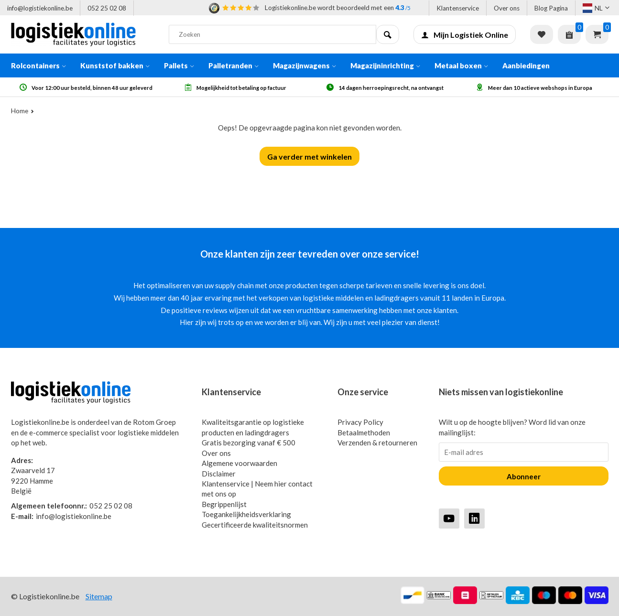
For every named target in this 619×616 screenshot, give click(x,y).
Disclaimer (219, 473)
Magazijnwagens (304, 65)
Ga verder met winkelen (309, 156)
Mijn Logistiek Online (464, 34)
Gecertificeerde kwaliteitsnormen (255, 524)
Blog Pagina (551, 8)
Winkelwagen (597, 34)
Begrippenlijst (224, 504)
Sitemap (99, 596)
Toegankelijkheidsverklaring (246, 514)
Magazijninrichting (385, 65)
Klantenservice (457, 8)
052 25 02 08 (106, 8)
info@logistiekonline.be (40, 8)
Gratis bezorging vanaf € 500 (248, 442)
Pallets (179, 65)
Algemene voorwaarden (239, 463)
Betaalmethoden (363, 432)
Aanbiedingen (526, 65)
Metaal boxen (461, 65)
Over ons (507, 8)
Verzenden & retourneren (377, 442)
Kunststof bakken (115, 65)
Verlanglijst (541, 34)
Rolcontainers (38, 65)
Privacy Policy (360, 422)
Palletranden (233, 65)
